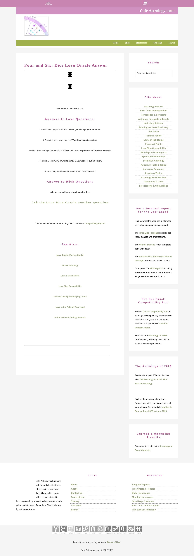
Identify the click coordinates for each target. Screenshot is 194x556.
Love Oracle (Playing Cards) (70, 255)
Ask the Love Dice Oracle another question (70, 202)
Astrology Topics (153, 173)
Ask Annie (153, 131)
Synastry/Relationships (154, 156)
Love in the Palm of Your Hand (70, 307)
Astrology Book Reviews (153, 177)
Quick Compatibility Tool (155, 311)
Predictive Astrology (153, 161)
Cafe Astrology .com (44, 25)
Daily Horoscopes (141, 493)
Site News (76, 505)
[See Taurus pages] (63, 534)
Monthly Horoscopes (142, 497)
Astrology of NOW (157, 335)
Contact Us (76, 493)
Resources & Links (153, 182)
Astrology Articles (153, 123)
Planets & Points (153, 144)
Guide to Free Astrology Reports (70, 317)
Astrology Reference (153, 169)
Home (74, 485)
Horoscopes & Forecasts (153, 115)
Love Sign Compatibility (70, 286)
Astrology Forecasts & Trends (153, 119)
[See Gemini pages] (70, 534)
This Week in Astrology (144, 510)
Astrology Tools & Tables (154, 165)
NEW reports (156, 268)
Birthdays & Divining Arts (154, 152)
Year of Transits (147, 245)
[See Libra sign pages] (100, 534)
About (74, 489)
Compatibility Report (95, 223)
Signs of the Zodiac (154, 140)
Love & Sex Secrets (70, 276)
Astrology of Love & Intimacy (153, 127)
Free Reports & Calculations (153, 186)
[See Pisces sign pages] (138, 534)
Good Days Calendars (143, 501)
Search (74, 510)
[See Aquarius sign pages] (130, 534)
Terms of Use (77, 497)
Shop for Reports (141, 485)
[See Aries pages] (55, 534)
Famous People (154, 136)
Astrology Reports (153, 106)
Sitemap (75, 501)
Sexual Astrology (70, 265)
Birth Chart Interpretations (153, 111)
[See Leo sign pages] (85, 534)
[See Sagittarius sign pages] (115, 534)
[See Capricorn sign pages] (123, 534)
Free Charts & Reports (143, 489)
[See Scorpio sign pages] (107, 534)
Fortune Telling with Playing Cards (70, 296)
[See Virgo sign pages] (93, 534)
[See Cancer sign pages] (78, 534)
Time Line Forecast (149, 233)
